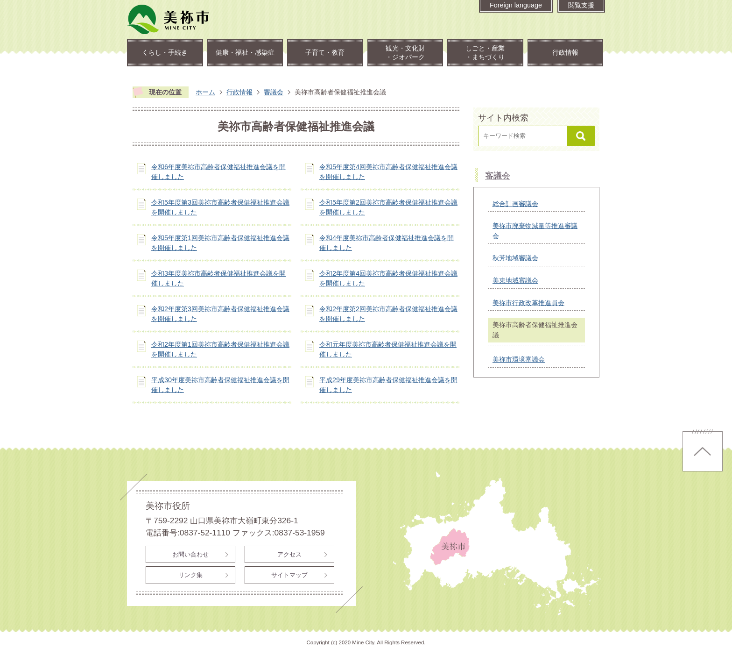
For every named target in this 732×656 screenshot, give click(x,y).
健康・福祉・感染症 (245, 52)
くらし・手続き (165, 52)
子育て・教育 (325, 52)
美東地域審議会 (515, 280)
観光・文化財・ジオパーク (405, 52)
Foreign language (516, 5)
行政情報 (565, 52)
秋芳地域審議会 (515, 258)
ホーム (205, 92)
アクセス (289, 554)
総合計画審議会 (515, 203)
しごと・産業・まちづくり (485, 52)
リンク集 (190, 574)
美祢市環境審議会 (519, 359)
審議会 (273, 92)
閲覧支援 (581, 5)
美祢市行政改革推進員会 (528, 303)
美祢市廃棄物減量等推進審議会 (535, 231)
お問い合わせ (190, 554)
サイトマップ (289, 574)
